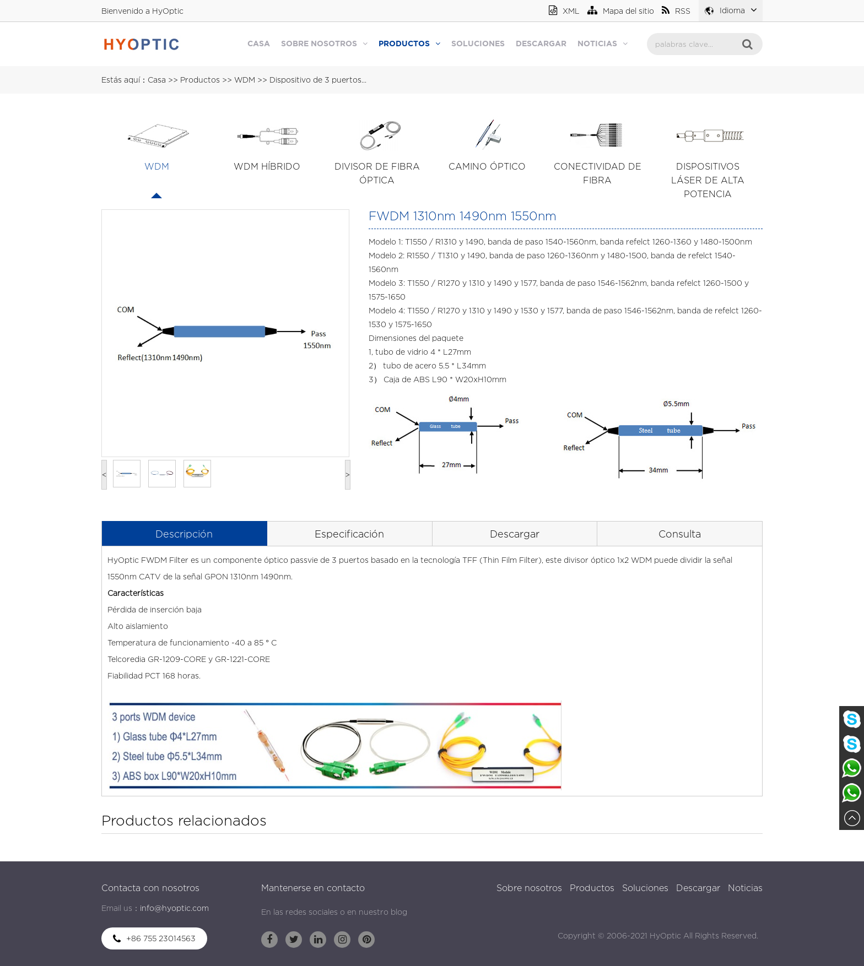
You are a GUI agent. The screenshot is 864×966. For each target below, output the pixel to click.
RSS (676, 11)
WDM (244, 79)
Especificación (349, 534)
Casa (258, 44)
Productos (409, 43)
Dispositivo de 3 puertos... (317, 79)
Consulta (679, 534)
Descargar (541, 44)
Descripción (184, 534)
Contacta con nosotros (150, 888)
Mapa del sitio (620, 11)
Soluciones (478, 44)
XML (564, 11)
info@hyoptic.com (174, 908)
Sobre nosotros (324, 43)
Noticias (602, 43)
